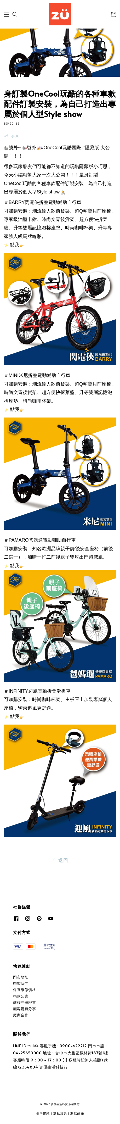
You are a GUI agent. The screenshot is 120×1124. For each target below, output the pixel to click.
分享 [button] (11, 136)
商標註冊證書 (24, 1002)
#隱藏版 (90, 147)
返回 (60, 860)
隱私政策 (60, 1113)
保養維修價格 (24, 989)
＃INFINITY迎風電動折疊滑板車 (37, 691)
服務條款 (43, 1113)
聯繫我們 (20, 983)
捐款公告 (20, 996)
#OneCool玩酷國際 (61, 147)
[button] (6, 14)
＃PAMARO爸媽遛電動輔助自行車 (40, 540)
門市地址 (20, 977)
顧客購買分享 (24, 1008)
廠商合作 (20, 1014)
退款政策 (77, 1113)
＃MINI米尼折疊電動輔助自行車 (37, 375)
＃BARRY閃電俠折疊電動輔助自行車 (42, 202)
